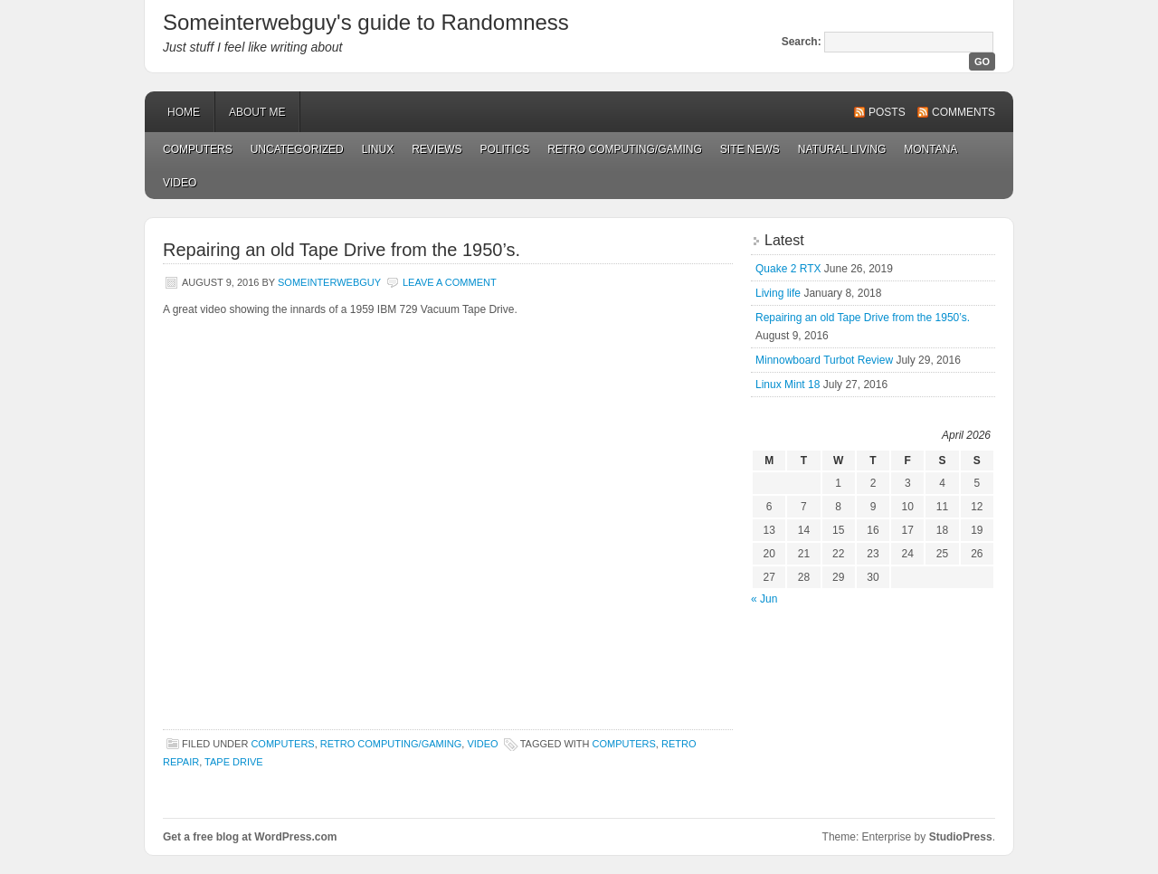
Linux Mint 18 (787, 384)
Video (179, 182)
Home (183, 112)
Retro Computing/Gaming (624, 149)
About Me (257, 112)
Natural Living (842, 149)
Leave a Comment (450, 282)
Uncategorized (297, 149)
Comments (963, 112)
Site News (750, 149)
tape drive (233, 761)
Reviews (436, 149)
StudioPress (960, 837)
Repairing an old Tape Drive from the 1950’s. (341, 250)
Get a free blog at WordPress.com (250, 837)
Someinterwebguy (329, 282)
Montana (930, 149)
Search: (801, 41)
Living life (778, 293)
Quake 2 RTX (788, 268)
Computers (198, 149)
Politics (504, 149)
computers (624, 743)
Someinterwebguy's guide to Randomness (366, 22)
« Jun (764, 599)
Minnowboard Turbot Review (824, 360)
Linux (378, 149)
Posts (887, 112)
